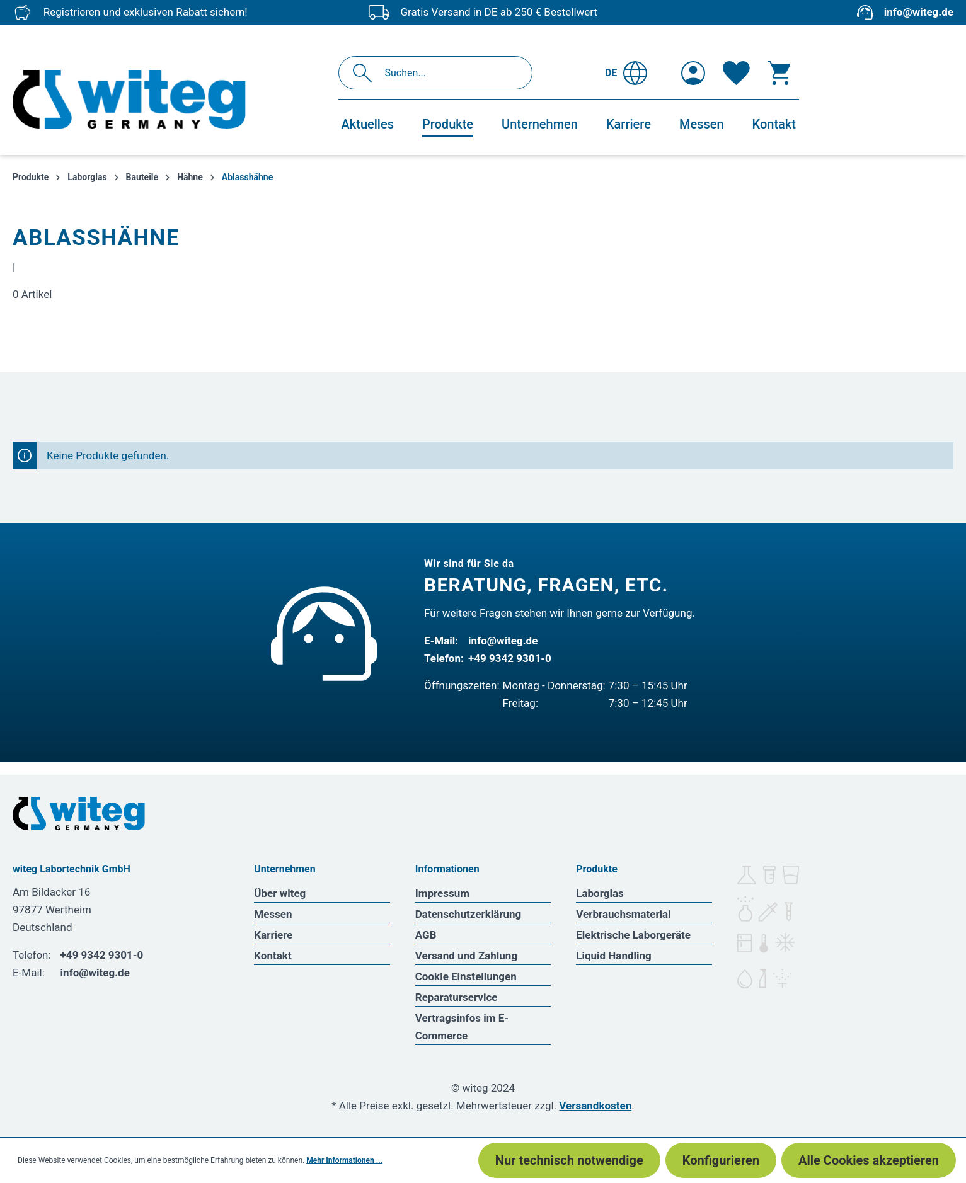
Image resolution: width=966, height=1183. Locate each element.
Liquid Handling (614, 955)
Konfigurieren (720, 1160)
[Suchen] (366, 72)
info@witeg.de (918, 12)
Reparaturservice (456, 997)
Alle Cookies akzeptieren (868, 1160)
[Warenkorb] (779, 73)
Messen (273, 914)
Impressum (442, 893)
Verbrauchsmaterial (623, 914)
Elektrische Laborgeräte (633, 935)
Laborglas (600, 893)
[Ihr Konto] (693, 73)
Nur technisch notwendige (569, 1160)
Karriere (273, 935)
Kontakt (272, 955)
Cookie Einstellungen (466, 976)
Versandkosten (595, 1105)
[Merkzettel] (736, 73)
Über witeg (280, 893)
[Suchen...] (449, 72)
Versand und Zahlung (466, 955)
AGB (426, 935)
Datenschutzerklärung (468, 914)
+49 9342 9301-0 (509, 658)
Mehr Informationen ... (344, 1160)
